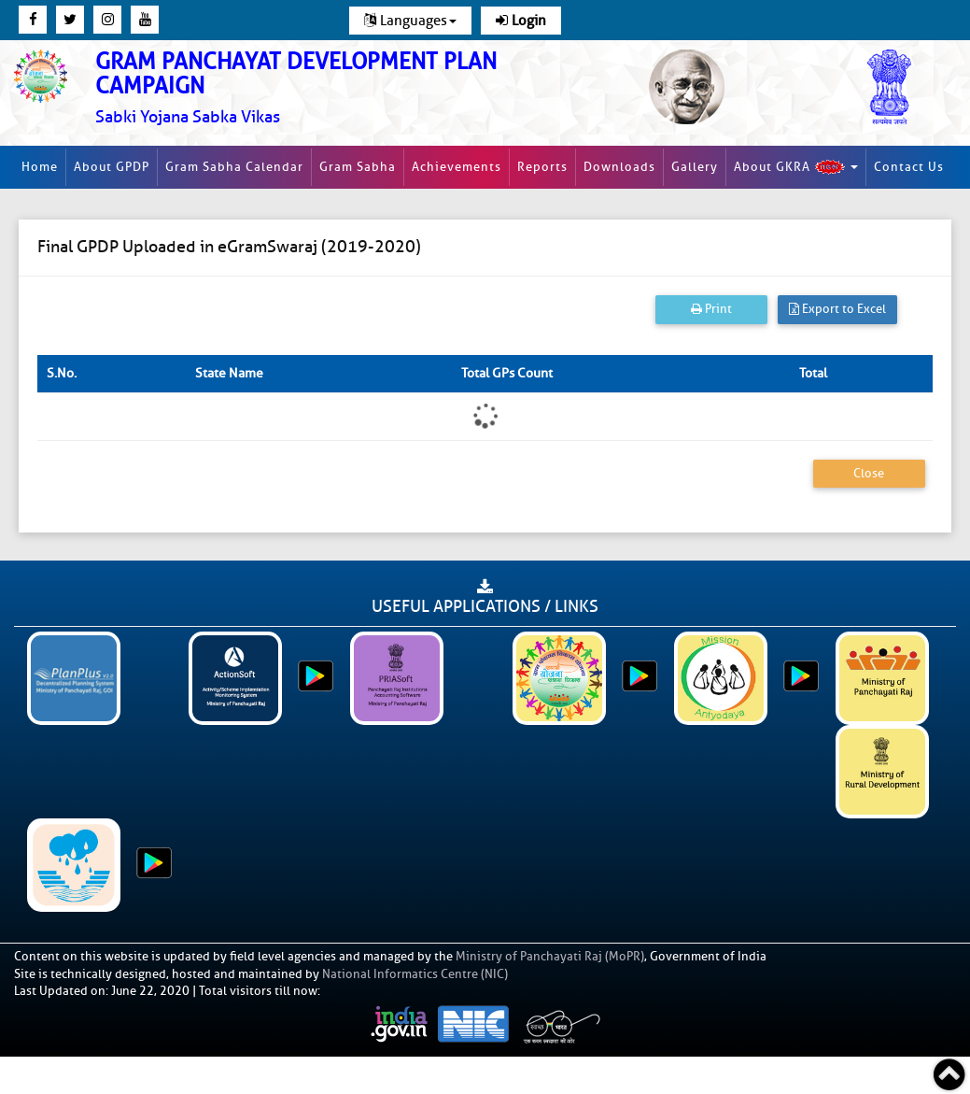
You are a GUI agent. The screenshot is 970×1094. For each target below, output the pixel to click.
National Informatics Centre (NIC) (415, 974)
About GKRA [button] (796, 167)
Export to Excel (837, 309)
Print (711, 309)
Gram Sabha (357, 167)
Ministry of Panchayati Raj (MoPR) (550, 956)
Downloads (619, 167)
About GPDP (111, 167)
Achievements (456, 167)
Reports (542, 167)
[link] (324, 88)
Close (868, 473)
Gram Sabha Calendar (234, 167)
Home (39, 167)
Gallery (694, 167)
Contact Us (909, 167)
